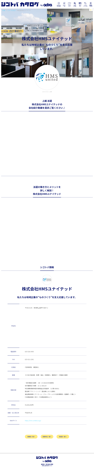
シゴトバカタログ (11, 10)
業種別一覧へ (31, 437)
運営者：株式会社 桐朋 (47, 464)
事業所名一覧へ (47, 437)
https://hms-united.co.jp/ (33, 420)
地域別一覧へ (63, 437)
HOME (3, 10)
